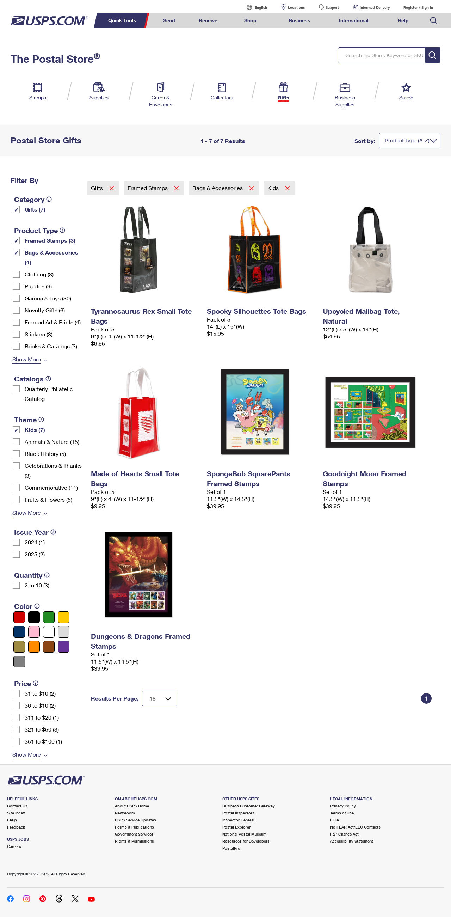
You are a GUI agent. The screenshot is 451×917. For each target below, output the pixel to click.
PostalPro (231, 848)
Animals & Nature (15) (52, 441)
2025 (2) (35, 554)
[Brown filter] (49, 647)
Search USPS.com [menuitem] (434, 20)
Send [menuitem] (169, 20)
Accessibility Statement (351, 841)
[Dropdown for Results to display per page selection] (159, 698)
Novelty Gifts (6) (45, 310)
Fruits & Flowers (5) (48, 499)
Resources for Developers (246, 841)
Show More (26, 359)
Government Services (134, 834)
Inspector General (238, 820)
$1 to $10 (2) (40, 693)
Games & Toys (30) (48, 298)
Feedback (16, 827)
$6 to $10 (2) (40, 705)
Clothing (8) (39, 274)
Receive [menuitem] (208, 20)
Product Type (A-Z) (407, 140)
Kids (273, 187)
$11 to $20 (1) (42, 717)
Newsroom (125, 813)
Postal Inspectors (238, 813)
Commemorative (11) (51, 487)
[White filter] (49, 632)
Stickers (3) (38, 334)
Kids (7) (35, 429)
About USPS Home (132, 805)
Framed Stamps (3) (50, 240)
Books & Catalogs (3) (51, 346)
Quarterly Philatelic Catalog (49, 393)
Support (332, 7)
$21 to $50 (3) (42, 729)
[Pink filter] (34, 632)
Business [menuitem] (299, 20)
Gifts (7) (35, 209)
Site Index (16, 813)
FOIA (334, 820)
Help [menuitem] (403, 20)
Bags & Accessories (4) (51, 257)
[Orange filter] (34, 647)
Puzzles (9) (38, 286)
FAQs (12, 820)
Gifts (97, 187)
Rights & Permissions (134, 841)
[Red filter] (19, 617)
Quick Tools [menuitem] (122, 20)
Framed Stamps (148, 187)
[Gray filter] (19, 661)
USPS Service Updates (135, 820)
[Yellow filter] (63, 617)
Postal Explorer (236, 827)
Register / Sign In (418, 7)
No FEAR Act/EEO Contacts (355, 827)
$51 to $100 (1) (43, 741)
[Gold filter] (19, 647)
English (253, 7)
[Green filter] (49, 617)
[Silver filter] (63, 632)
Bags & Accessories (218, 187)
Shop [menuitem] (250, 20)
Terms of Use (342, 813)
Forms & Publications (134, 827)
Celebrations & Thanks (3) (53, 470)
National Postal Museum (244, 834)
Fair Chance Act (344, 834)
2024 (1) (35, 542)
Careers (14, 846)
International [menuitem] (354, 20)
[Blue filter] (19, 632)
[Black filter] (34, 617)
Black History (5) (45, 453)
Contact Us (17, 805)
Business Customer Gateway (248, 805)
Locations (296, 7)
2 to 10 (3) (37, 585)
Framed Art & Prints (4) (53, 322)
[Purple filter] (63, 647)
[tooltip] (49, 199)
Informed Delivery (375, 7)
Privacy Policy (343, 805)
